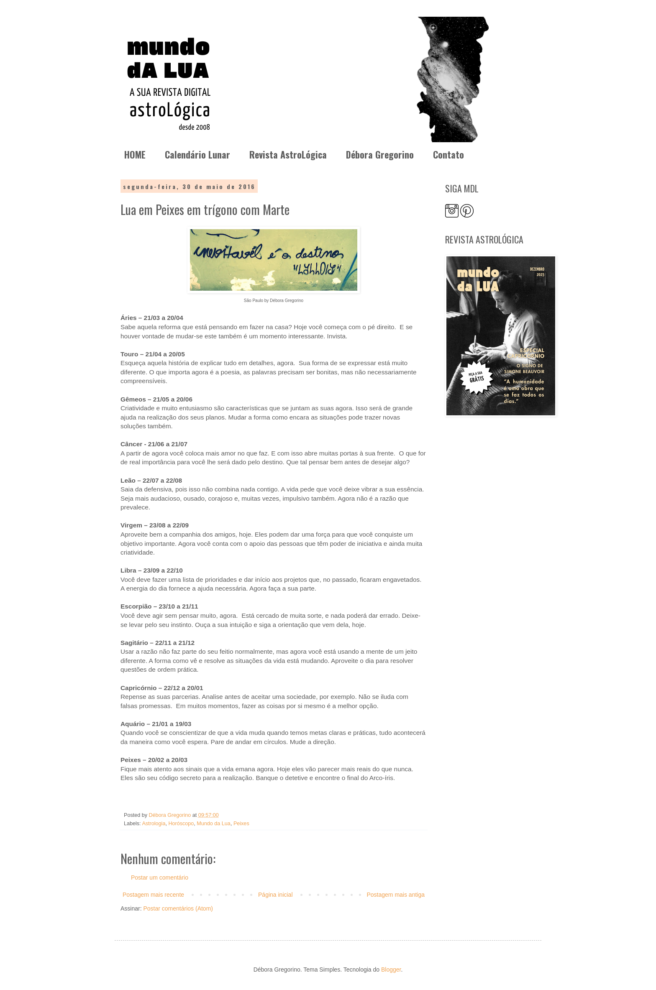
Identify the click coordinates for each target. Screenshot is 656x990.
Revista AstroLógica (288, 154)
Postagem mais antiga (395, 894)
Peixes (241, 823)
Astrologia (153, 823)
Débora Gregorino (380, 154)
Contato (448, 154)
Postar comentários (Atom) (178, 908)
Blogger (391, 969)
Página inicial (275, 894)
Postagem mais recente (153, 894)
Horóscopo (181, 823)
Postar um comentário (159, 877)
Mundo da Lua (214, 823)
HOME (135, 154)
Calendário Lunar (197, 154)
